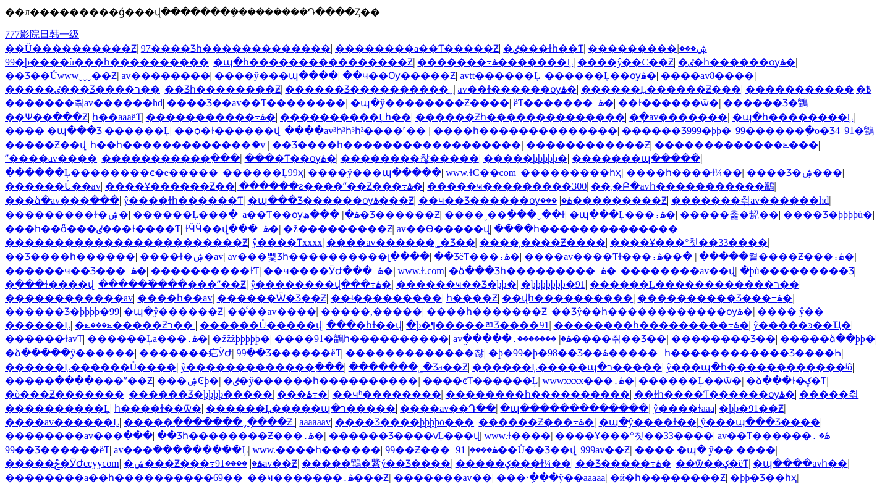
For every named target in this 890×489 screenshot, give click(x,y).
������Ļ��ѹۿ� (600, 75)
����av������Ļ (62, 422)
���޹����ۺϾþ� (188, 380)
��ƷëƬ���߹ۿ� (477, 256)
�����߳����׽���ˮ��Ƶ (172, 284)
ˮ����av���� (51, 158)
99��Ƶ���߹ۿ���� (441, 450)
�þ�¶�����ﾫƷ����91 (477, 325)
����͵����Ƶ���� (543, 242)
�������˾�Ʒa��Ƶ (408, 367)
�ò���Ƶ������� (64, 394)
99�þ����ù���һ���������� (107, 62)
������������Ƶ (588, 145)
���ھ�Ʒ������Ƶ (371, 214)
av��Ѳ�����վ (443, 229)
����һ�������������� (525, 130)
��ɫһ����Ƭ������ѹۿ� (714, 394)
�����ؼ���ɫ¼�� (513, 463)
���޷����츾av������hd (84, 103)
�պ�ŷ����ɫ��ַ (648, 422)
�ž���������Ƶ (337, 229)
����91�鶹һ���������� (361, 338)
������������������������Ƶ (126, 242)
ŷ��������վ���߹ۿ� (320, 284)
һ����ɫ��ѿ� (157, 408)
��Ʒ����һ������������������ (396, 145)
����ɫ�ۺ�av (181, 256)
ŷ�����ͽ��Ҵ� (802, 325)
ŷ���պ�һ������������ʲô (759, 367)
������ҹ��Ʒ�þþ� (456, 284)
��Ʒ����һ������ (70, 256)
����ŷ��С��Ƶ (625, 62)
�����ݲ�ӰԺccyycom (62, 463)
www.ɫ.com (421, 270)
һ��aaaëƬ (116, 117)
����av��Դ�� (448, 408)
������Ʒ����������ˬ (369, 89)
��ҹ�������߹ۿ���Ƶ (318, 477)
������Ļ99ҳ (262, 172)
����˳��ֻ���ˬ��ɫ (504, 214)
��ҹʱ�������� (387, 394)
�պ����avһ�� (800, 463)
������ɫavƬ (44, 338)
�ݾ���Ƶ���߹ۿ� (193, 463)
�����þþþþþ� (525, 158)
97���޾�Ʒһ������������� (236, 48)
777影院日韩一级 (42, 34)
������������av (69, 298)
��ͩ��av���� (271, 311)
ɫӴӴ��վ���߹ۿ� (232, 229)
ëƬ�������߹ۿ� (564, 103)
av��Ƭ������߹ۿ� (774, 435)
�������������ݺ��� (736, 145)
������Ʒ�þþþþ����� (201, 394)
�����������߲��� (170, 158)
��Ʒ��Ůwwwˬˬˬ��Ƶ (61, 75)
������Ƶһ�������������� (520, 117)
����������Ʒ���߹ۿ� (714, 298)
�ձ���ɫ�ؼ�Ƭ (786, 380)
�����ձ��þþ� (827, 338)
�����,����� (371, 311)
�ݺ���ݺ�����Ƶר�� (135, 325)
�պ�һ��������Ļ (793, 117)
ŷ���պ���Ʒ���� (760, 422)
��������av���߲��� (79, 435)
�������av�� (443, 477)
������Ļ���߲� (185, 214)
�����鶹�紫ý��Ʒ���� (376, 463)
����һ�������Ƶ (486, 311)
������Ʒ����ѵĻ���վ (404, 435)
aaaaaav (315, 422)
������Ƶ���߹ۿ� (536, 422)
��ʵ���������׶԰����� (386, 298)
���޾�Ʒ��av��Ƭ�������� (256, 103)
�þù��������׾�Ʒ (797, 270)
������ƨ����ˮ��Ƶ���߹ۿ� (331, 186)
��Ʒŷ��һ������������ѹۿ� (652, 311)
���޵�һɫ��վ (364, 325)
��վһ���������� (567, 298)
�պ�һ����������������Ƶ (313, 62)
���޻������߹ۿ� (302, 394)
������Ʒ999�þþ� (676, 130)
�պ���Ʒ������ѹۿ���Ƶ (331, 200)
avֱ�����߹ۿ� (512, 338)
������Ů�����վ (261, 325)
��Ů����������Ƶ (71, 48)
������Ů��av (53, 186)
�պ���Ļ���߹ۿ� (622, 214)
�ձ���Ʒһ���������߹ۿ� (532, 270)
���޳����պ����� (636, 158)
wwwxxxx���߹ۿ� (589, 380)
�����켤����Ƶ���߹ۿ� (776, 256)
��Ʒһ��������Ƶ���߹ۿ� (240, 435)
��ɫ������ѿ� (668, 103)
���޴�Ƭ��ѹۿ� (290, 158)
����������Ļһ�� (345, 117)
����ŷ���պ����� (374, 172)
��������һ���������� (538, 394)
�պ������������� (574, 408)
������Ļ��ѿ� (690, 380)
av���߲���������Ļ (181, 450)
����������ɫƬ (205, 270)
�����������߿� (808, 89)
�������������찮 (414, 353)
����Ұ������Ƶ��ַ (170, 186)
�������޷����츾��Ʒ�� (591, 338)
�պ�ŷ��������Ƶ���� (429, 103)
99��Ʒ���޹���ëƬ (288, 353)
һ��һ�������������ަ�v (179, 145)
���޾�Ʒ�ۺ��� (794, 172)
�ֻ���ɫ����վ (49, 284)
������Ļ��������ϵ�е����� (111, 172)
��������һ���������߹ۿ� (651, 325)
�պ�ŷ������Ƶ (173, 311)
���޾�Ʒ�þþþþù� (828, 214)
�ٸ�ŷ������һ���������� (320, 380)
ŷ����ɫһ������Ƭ (183, 200)
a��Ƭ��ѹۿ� (300, 214)
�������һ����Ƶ (472, 298)
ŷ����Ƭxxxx (287, 242)
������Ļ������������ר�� (694, 284)
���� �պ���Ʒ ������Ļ (87, 130)
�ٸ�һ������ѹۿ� (736, 62)
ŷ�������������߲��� (262, 367)
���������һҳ (570, 172)
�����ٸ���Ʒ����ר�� (82, 89)
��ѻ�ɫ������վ (227, 130)
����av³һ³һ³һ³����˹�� (356, 130)
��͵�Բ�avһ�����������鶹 (682, 186)
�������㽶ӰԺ (185, 353)
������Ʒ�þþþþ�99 (62, 311)
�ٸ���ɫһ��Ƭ (543, 48)
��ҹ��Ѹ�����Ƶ (399, 75)
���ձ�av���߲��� (62, 200)
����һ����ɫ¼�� (684, 172)
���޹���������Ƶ (603, 200)
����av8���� (707, 75)
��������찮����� (410, 158)
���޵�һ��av (174, 298)
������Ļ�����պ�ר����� (567, 367)
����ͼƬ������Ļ (480, 380)
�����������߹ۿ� (211, 117)
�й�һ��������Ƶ (668, 477)
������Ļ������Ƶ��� (661, 89)
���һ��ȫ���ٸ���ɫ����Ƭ (92, 229)
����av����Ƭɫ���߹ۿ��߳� (609, 256)
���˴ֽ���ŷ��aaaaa (551, 477)
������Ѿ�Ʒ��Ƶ (271, 298)
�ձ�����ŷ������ (70, 353)
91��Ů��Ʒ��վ (516, 450)
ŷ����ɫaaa (683, 408)
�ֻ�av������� (678, 117)
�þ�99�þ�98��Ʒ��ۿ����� (574, 353)
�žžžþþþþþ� (240, 338)
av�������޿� (165, 75)
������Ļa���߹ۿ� (147, 338)
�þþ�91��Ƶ (751, 408)
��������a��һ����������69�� (124, 477)
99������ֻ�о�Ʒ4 (787, 130)
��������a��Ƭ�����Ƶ (417, 48)
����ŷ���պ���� (276, 75)
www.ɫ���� (518, 435)
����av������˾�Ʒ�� (400, 242)
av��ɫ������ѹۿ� (517, 89)
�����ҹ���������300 (507, 186)
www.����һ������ (316, 450)
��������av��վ (678, 270)
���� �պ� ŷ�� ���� (705, 450)
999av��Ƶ (605, 450)
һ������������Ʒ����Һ (752, 353)
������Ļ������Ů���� (90, 367)
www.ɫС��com (481, 172)
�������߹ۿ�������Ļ (495, 62)
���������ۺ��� (647, 48)
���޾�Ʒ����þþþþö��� (404, 422)
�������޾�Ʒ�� (723, 338)
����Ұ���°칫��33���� (689, 242)
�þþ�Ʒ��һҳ (763, 477)
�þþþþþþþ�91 (553, 284)
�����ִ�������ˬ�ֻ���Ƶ (209, 422)
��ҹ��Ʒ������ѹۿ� (495, 200)
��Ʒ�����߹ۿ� (623, 463)
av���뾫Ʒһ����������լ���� (329, 256)
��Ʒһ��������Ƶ (222, 89)
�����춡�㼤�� (729, 214)
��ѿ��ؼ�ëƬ (712, 463)
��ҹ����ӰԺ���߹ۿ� (328, 270)
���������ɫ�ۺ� (67, 214)
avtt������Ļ (500, 75)
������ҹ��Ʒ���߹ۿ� (75, 270)
